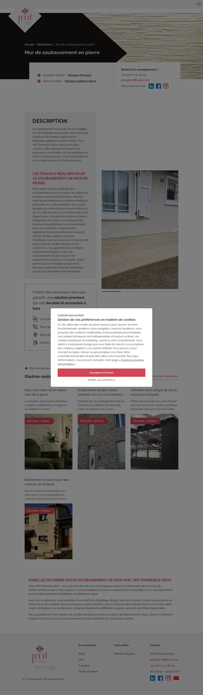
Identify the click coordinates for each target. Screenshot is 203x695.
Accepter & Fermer (101, 372)
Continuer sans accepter (71, 315)
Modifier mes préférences (101, 380)
